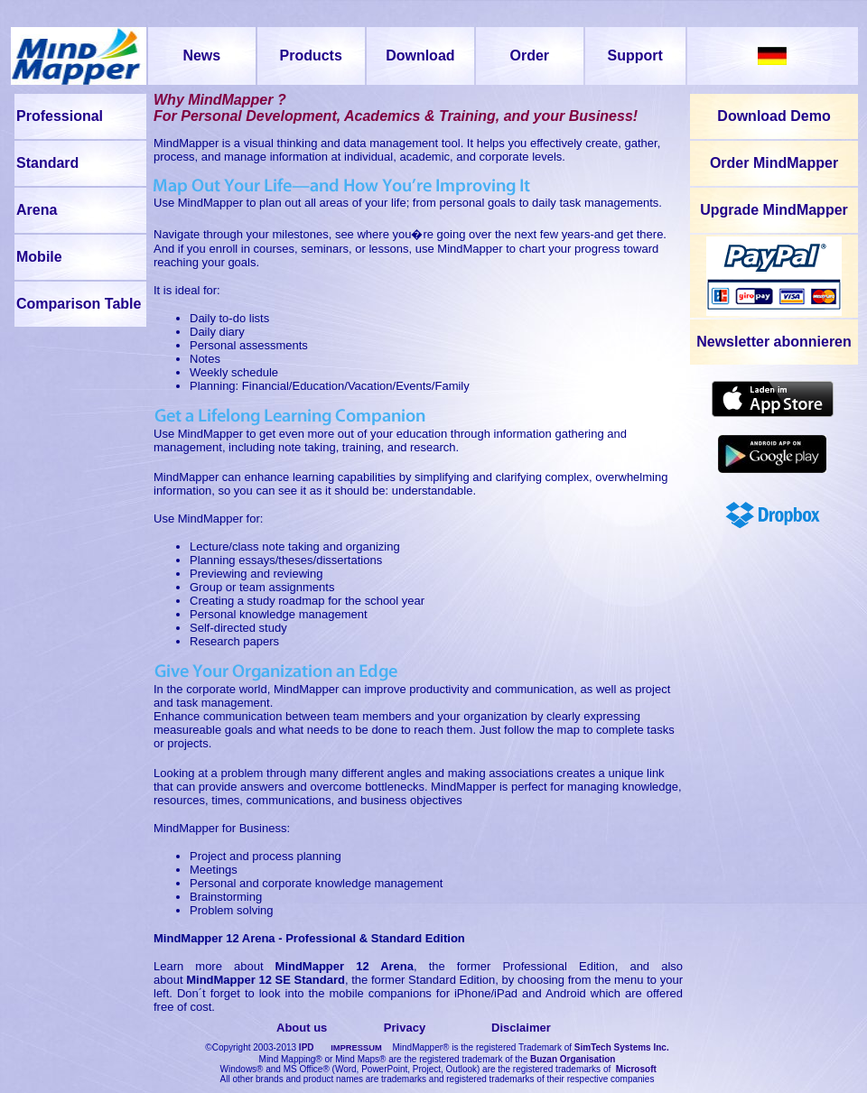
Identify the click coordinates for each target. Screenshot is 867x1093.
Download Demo (773, 116)
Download (420, 55)
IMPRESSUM (356, 1047)
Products (311, 55)
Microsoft (636, 1069)
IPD (306, 1047)
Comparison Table (78, 303)
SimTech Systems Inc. (621, 1047)
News (201, 55)
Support (635, 55)
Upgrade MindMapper (774, 210)
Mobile (39, 256)
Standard (47, 163)
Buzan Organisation (572, 1059)
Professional (59, 116)
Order (530, 55)
